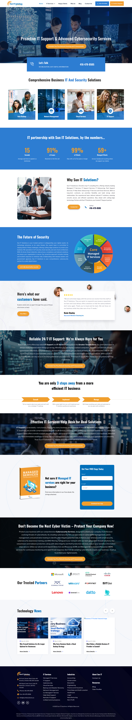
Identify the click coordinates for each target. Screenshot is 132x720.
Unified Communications (51, 700)
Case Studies (97, 689)
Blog (80, 3)
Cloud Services (48, 685)
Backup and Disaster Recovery (53, 688)
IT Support (46, 680)
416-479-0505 (102, 3)
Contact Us (88, 3)
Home (41, 3)
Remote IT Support (49, 697)
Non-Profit (70, 700)
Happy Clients (62, 3)
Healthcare (71, 692)
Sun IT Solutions (62, 706)
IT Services (50, 3)
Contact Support (116, 3)
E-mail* (84, 484)
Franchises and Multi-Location (77, 690)
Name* (84, 474)
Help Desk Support (49, 695)
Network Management (51, 690)
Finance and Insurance (75, 688)
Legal (69, 695)
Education (70, 683)
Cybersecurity (47, 683)
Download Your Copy (97, 503)
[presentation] (93, 495)
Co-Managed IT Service (51, 692)
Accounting (71, 678)
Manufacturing (72, 697)
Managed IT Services (50, 678)
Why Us (73, 3)
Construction (71, 680)
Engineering (71, 685)
